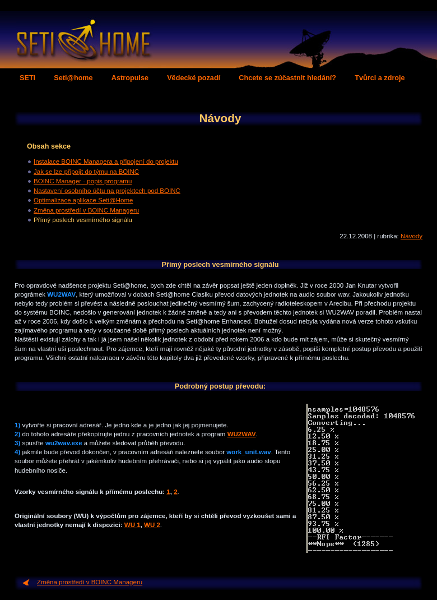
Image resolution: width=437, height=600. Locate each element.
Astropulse (129, 78)
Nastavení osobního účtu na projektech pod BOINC (107, 190)
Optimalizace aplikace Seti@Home (83, 200)
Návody (411, 236)
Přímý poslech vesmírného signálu (83, 219)
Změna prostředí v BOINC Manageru (86, 210)
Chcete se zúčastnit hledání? (287, 78)
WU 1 (132, 524)
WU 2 (152, 524)
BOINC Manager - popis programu (83, 181)
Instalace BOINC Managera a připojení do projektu (106, 161)
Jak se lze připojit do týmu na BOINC (86, 171)
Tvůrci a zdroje (380, 78)
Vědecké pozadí (193, 78)
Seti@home (73, 78)
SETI (27, 78)
